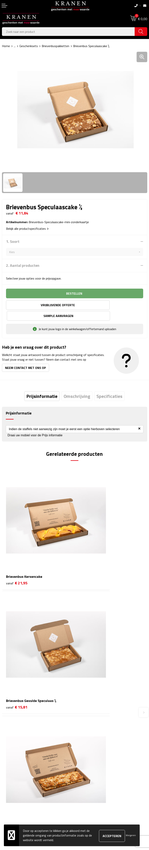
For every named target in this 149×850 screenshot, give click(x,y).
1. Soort (12, 241)
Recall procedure (87, 783)
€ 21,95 (16, 537)
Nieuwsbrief (84, 700)
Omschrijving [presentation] (77, 385)
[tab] (42, 385)
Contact (7, 754)
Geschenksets (28, 46)
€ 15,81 (89, 537)
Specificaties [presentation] (109, 385)
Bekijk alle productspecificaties (27, 228)
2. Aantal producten (22, 265)
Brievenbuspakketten (55, 46)
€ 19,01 (16, 627)
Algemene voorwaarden (91, 754)
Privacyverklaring (87, 777)
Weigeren (131, 835)
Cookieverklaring (86, 760)
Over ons (82, 694)
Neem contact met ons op (25, 357)
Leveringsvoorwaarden (91, 771)
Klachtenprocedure (88, 766)
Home (6, 46)
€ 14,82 (89, 627)
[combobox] (68, 31)
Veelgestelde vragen (89, 705)
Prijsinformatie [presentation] (41, 385)
